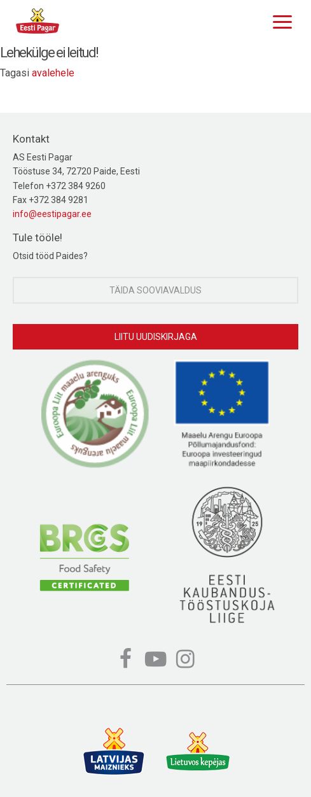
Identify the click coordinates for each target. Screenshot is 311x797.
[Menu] (279, 20)
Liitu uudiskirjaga (155, 337)
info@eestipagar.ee (52, 214)
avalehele (53, 73)
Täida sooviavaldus (155, 290)
